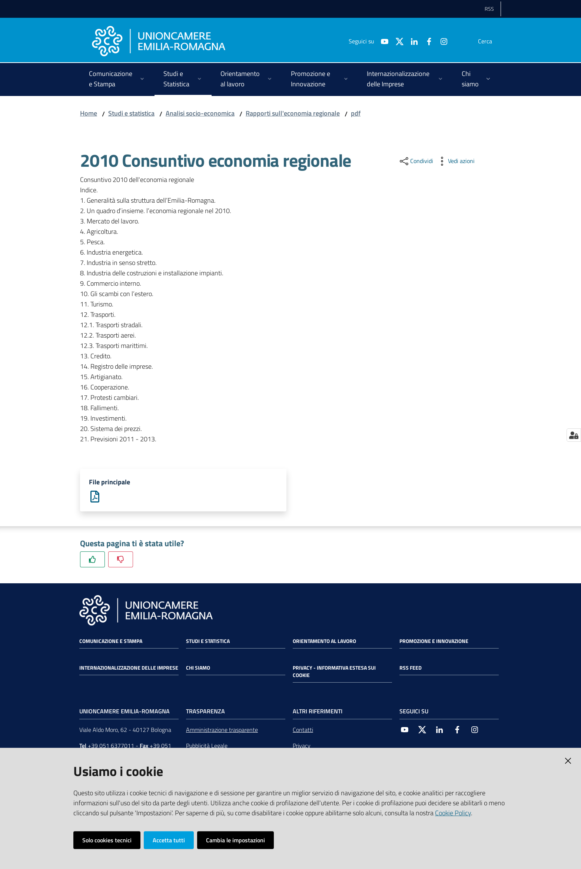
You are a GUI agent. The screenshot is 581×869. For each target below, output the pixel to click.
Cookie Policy (453, 813)
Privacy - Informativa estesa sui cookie (334, 672)
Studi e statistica (131, 113)
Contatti (303, 730)
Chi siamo (198, 668)
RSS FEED (410, 668)
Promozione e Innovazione (433, 642)
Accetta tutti (169, 840)
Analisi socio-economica (200, 113)
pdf (356, 113)
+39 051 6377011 (111, 746)
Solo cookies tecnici (107, 840)
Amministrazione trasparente (222, 730)
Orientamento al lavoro (324, 642)
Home (88, 113)
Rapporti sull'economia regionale (293, 113)
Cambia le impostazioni (235, 840)
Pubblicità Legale (207, 746)
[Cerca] (492, 41)
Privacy (302, 746)
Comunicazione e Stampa (110, 642)
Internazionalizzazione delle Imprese (128, 668)
